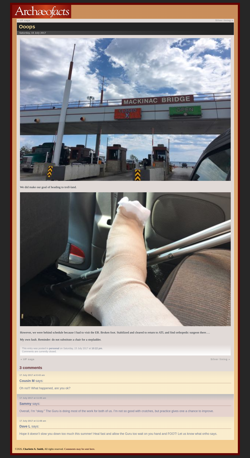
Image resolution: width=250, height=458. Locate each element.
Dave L (25, 426)
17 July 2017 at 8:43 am (32, 375)
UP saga (25, 20)
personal (54, 348)
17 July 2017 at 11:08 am (32, 421)
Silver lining (223, 20)
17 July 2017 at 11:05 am (32, 398)
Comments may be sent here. (79, 449)
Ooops (27, 26)
